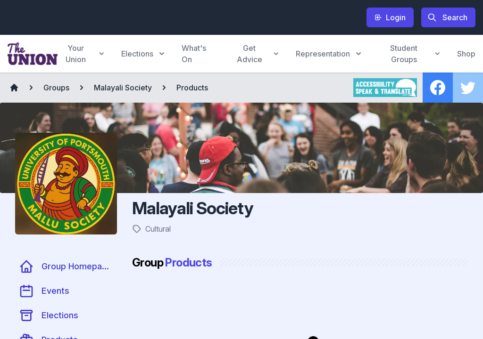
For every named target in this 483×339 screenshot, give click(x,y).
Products (192, 87)
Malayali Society (123, 87)
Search (447, 17)
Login (390, 17)
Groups (56, 87)
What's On (194, 53)
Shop (466, 53)
